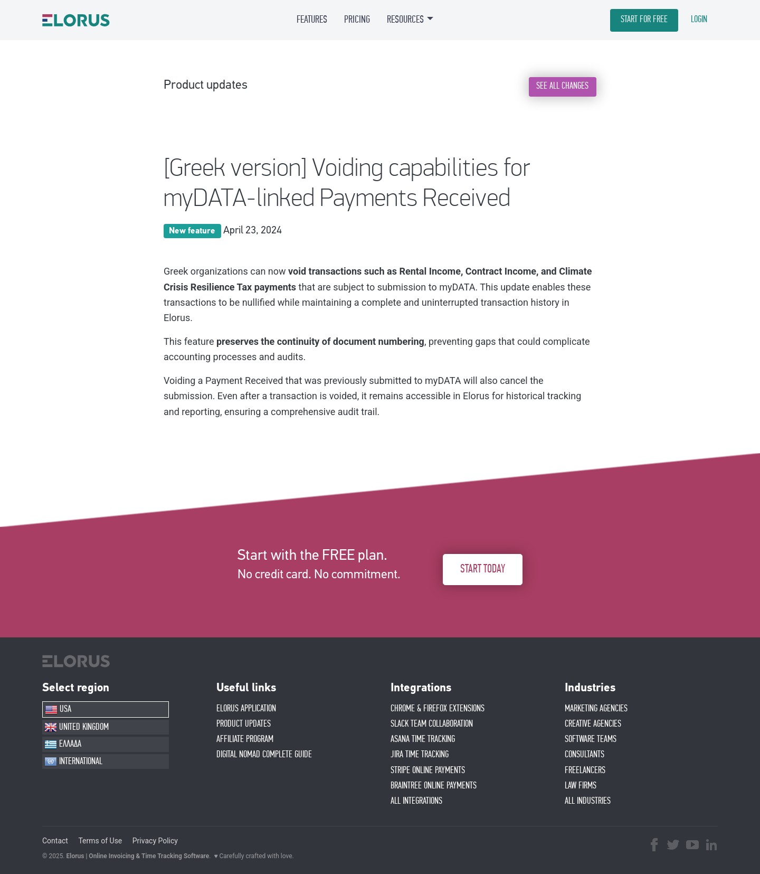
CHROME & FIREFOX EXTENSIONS (437, 708)
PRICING (357, 19)
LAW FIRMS (580, 786)
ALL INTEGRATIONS (416, 801)
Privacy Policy (155, 841)
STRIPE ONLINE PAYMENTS (428, 770)
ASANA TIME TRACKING (423, 739)
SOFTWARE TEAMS (590, 739)
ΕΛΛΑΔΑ (62, 744)
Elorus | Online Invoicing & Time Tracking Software (138, 856)
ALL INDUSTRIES (588, 801)
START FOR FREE (644, 19)
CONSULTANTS (584, 754)
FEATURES (312, 19)
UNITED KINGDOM (76, 727)
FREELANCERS (585, 770)
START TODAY (482, 569)
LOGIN (699, 19)
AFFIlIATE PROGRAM (244, 739)
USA (58, 709)
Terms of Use (100, 841)
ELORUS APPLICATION (246, 708)
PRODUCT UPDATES (243, 724)
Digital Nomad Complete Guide (264, 754)
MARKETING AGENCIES (596, 708)
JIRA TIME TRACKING (420, 754)
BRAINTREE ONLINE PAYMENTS (434, 786)
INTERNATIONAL (73, 761)
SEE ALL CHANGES (562, 86)
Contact (55, 841)
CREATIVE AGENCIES (593, 724)
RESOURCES (405, 19)
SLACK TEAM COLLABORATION (432, 724)
